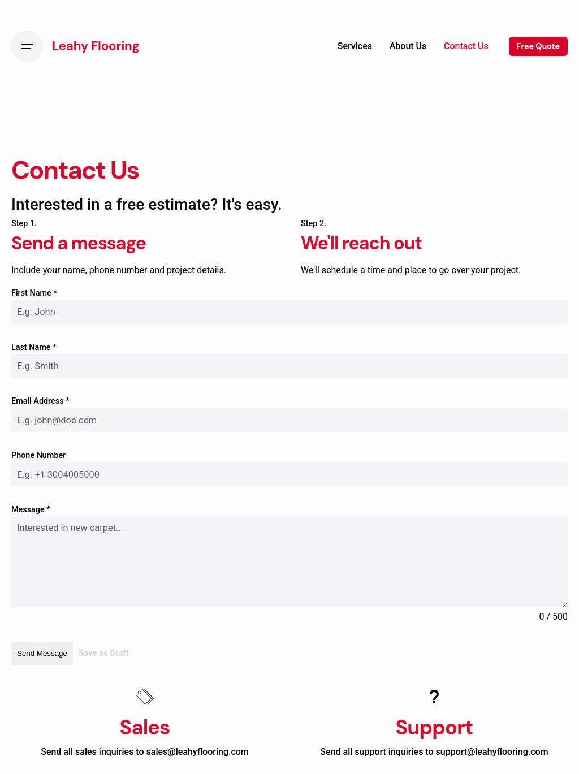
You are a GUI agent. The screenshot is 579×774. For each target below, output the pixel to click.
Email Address (40, 401)
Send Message (42, 653)
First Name (34, 293)
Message (30, 509)
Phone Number (38, 455)
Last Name (33, 347)
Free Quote (538, 46)
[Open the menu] (27, 46)
